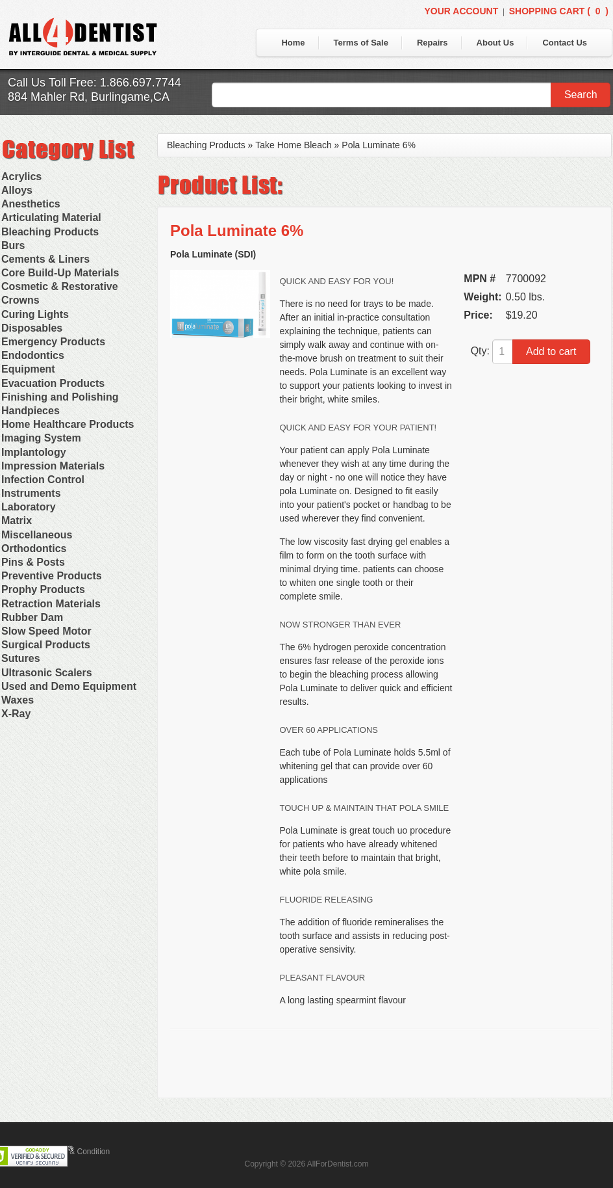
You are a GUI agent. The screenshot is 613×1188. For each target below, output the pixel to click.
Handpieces (30, 410)
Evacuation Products (53, 383)
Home (293, 42)
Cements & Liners (45, 259)
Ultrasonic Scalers (46, 672)
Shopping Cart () (558, 11)
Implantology (33, 452)
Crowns (20, 300)
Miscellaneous (36, 534)
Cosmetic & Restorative (59, 286)
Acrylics (21, 176)
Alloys (16, 190)
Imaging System (41, 437)
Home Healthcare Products (67, 424)
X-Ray (16, 713)
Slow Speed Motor (46, 631)
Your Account (461, 11)
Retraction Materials (51, 603)
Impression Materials (53, 465)
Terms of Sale (361, 42)
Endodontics (32, 355)
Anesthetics (30, 203)
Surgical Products (45, 644)
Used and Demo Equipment (68, 686)
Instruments (31, 493)
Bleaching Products (50, 231)
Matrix (16, 520)
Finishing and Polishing (59, 397)
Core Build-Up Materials (60, 272)
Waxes (17, 700)
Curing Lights (35, 314)
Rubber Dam (32, 617)
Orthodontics (33, 548)
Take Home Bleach (293, 145)
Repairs (432, 42)
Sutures (20, 658)
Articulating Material (51, 217)
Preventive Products (51, 575)
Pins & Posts (33, 562)
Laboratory (28, 506)
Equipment (28, 369)
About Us (495, 42)
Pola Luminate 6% (379, 145)
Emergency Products (53, 341)
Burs (13, 245)
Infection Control (42, 479)
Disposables (31, 328)
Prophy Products (43, 589)
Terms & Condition (78, 1151)
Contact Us (564, 42)
